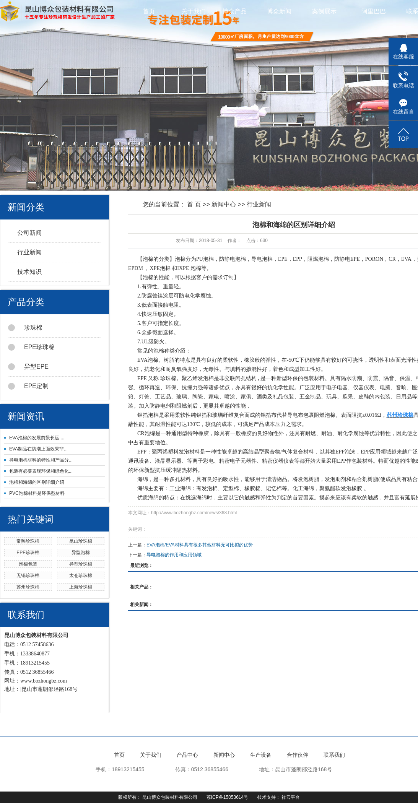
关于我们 (193, 11)
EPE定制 (28, 386)
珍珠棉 (25, 327)
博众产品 (238, 11)
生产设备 (261, 755)
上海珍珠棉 (80, 587)
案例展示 (328, 11)
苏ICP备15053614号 (227, 797)
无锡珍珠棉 (27, 575)
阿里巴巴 (373, 11)
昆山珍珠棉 (80, 541)
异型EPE (28, 366)
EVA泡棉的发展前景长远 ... (36, 438)
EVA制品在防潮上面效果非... (38, 449)
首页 (149, 11)
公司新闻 (29, 232)
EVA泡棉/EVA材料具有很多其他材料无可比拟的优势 (199, 545)
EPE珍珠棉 (31, 347)
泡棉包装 (28, 564)
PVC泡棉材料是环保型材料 (37, 493)
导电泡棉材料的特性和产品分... (41, 460)
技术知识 (29, 271)
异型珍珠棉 (80, 564)
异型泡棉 (81, 552)
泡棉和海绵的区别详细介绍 (36, 482)
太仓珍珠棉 (80, 575)
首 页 (194, 204)
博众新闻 (283, 11)
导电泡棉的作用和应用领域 (174, 555)
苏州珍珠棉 (27, 587)
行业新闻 (29, 252)
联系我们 (334, 755)
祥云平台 (290, 797)
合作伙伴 (297, 755)
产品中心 (187, 755)
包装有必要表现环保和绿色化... (41, 471)
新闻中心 (223, 204)
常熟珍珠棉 (27, 541)
